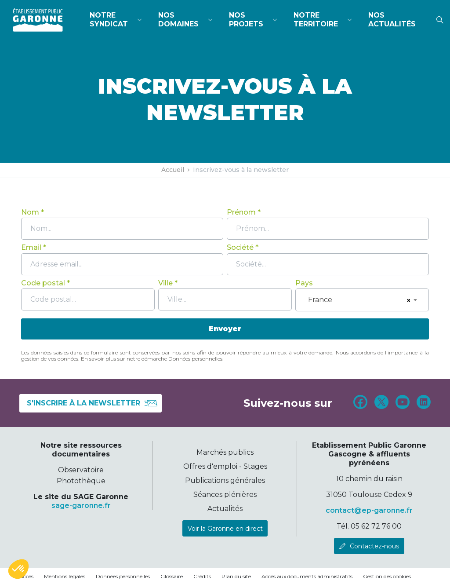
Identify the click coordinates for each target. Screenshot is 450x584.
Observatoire (81, 470)
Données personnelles (123, 576)
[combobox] (362, 299)
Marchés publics (225, 452)
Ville (165, 283)
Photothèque (81, 481)
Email (31, 247)
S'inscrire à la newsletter (92, 403)
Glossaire (171, 576)
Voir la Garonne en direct (225, 529)
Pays (304, 283)
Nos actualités (392, 19)
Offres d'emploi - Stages (225, 466)
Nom (30, 212)
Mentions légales (64, 576)
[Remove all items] (407, 301)
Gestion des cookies (387, 576)
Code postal (43, 283)
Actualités (225, 508)
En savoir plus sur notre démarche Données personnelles (151, 358)
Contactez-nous (374, 546)
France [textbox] (320, 300)
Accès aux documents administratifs (306, 576)
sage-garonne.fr (81, 505)
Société (240, 247)
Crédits (202, 576)
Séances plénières (225, 494)
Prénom (241, 212)
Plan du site (236, 576)
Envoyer (225, 329)
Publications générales (225, 480)
